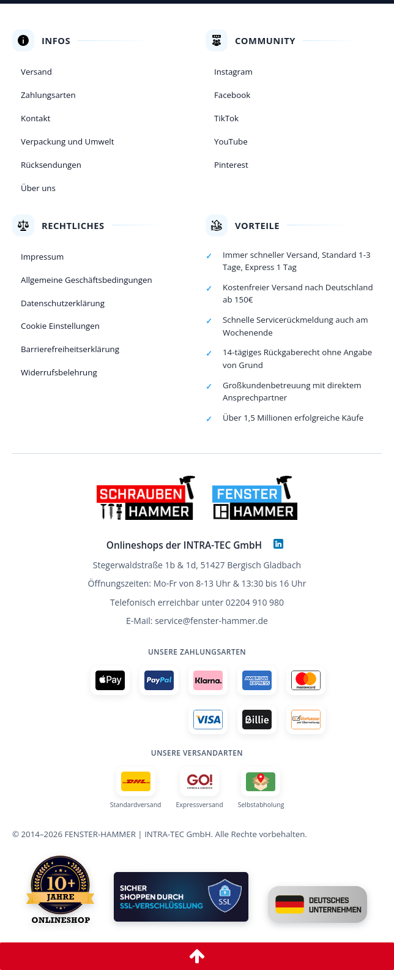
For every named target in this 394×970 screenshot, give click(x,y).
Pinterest (231, 164)
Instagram (233, 71)
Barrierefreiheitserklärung (70, 349)
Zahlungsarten (48, 94)
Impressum (42, 256)
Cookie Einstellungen (60, 325)
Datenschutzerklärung (63, 303)
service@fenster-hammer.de (211, 620)
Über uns (38, 188)
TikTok (226, 118)
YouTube (231, 141)
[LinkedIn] (278, 544)
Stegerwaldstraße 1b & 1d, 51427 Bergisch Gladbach (197, 565)
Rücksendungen (51, 164)
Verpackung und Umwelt (67, 141)
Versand (36, 71)
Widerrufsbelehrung (59, 372)
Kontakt (35, 118)
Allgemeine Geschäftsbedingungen (86, 279)
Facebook (232, 94)
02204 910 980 (255, 602)
